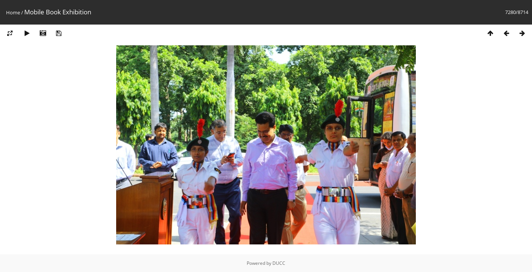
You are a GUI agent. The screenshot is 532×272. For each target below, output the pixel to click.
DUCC (278, 263)
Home (13, 12)
